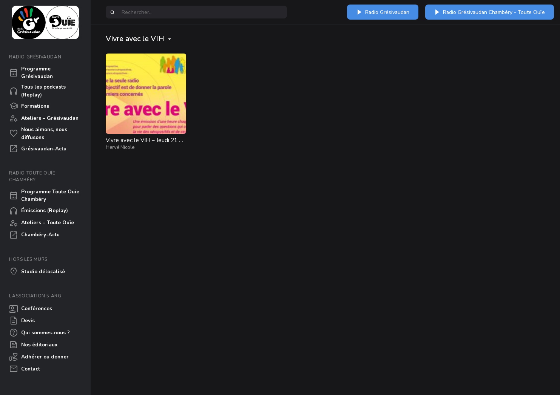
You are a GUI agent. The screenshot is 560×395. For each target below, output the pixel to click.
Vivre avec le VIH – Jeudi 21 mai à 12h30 (145, 144)
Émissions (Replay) (38, 211)
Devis (22, 320)
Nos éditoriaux (33, 345)
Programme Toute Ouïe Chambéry (44, 195)
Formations (29, 106)
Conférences (30, 308)
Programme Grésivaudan (31, 72)
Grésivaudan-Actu (37, 149)
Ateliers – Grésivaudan (44, 118)
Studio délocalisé (37, 271)
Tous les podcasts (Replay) (37, 90)
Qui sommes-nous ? (39, 333)
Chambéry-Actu (34, 235)
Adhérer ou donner (39, 357)
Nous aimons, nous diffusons (38, 133)
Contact (24, 369)
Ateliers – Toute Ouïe (41, 223)
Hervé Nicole (120, 147)
